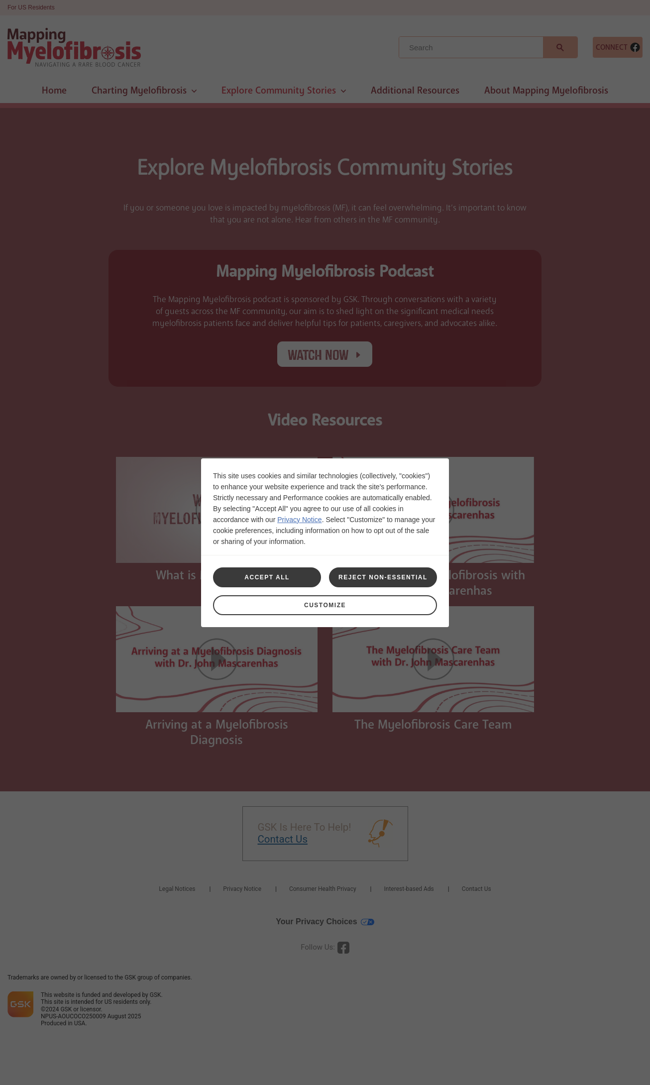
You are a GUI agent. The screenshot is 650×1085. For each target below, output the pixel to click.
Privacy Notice (299, 520)
